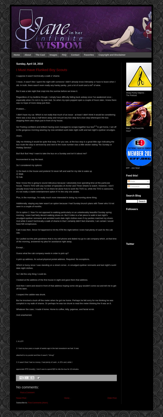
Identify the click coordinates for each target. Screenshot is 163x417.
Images (53, 55)
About (28, 55)
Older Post (112, 398)
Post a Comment (27, 392)
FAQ (64, 55)
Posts (131, 181)
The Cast (40, 55)
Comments (133, 186)
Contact (75, 55)
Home (17, 55)
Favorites (89, 55)
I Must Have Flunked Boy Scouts (41, 70)
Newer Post (21, 398)
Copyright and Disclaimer (112, 55)
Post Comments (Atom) (38, 403)
